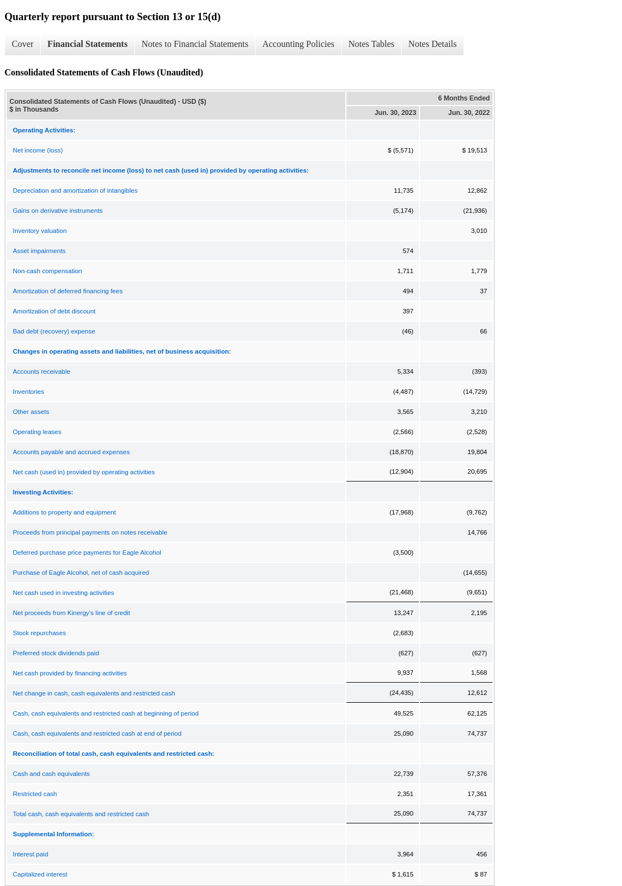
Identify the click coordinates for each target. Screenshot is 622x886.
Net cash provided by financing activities (70, 673)
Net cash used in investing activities (63, 592)
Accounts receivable (41, 371)
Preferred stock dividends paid (56, 653)
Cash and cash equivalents (51, 773)
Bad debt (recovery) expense (54, 331)
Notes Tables (372, 44)
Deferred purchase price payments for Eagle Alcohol (87, 552)
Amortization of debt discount (54, 311)
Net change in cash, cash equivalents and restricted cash (94, 693)
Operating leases (37, 431)
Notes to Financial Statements (195, 44)
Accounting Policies (298, 44)
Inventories (28, 391)
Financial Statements (87, 44)
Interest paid (30, 854)
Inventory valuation (40, 230)
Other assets (31, 411)
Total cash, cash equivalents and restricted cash (81, 814)
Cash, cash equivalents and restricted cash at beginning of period (106, 713)
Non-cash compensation (47, 271)
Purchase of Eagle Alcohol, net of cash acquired (81, 572)
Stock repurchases (39, 633)
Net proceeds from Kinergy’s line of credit (71, 612)
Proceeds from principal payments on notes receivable (90, 532)
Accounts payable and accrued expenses (71, 452)
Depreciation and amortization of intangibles (75, 190)
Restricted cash (35, 793)
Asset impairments (39, 250)
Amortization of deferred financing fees (68, 291)
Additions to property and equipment (64, 512)
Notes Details (432, 44)
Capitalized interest (40, 874)
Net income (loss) (37, 150)
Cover (22, 44)
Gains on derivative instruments (58, 210)
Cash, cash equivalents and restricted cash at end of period (97, 733)
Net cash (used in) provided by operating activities (84, 472)
